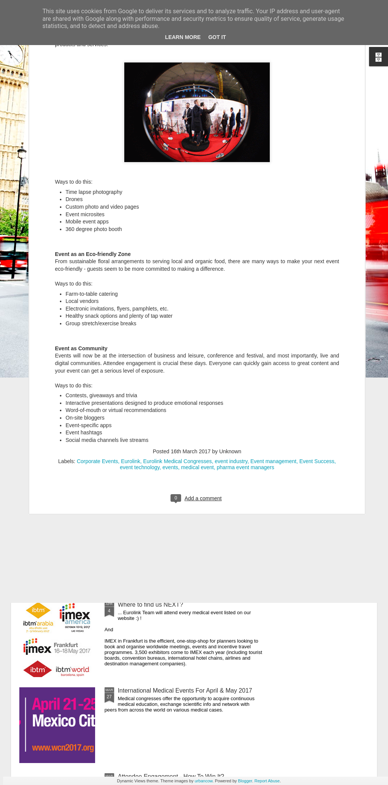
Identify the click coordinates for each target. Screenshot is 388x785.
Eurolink (130, 324)
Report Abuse (267, 781)
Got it (217, 37)
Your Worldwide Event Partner (158, 346)
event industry (231, 324)
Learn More (183, 37)
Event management (273, 324)
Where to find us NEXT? (150, 604)
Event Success (317, 324)
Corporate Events (97, 324)
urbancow (204, 781)
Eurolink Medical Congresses (177, 324)
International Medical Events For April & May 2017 (185, 690)
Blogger (245, 781)
